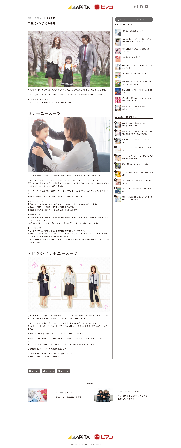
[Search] (134, 19)
